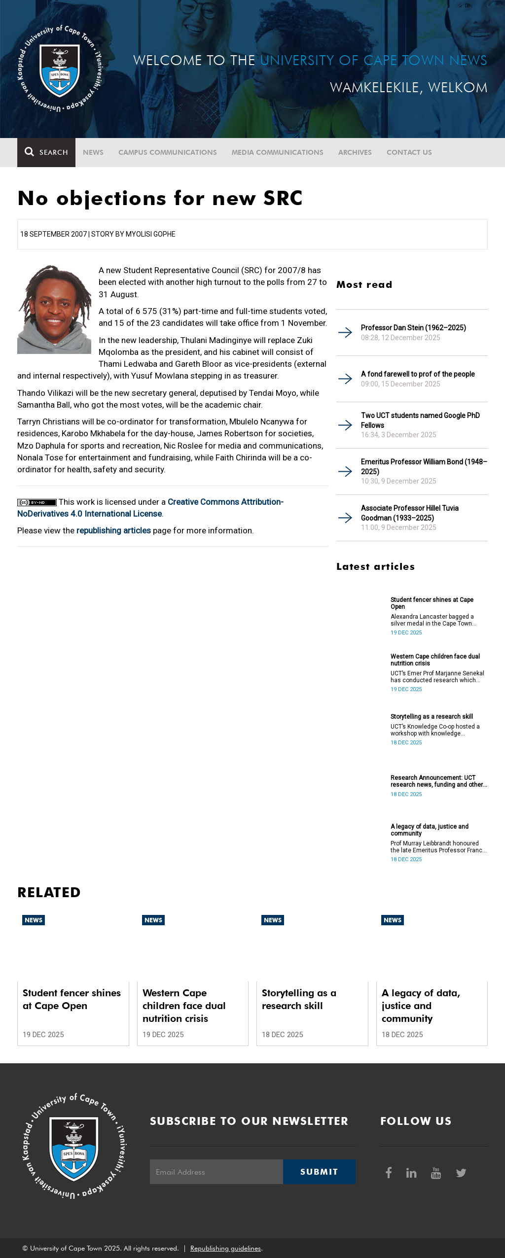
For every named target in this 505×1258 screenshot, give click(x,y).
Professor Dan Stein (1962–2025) (413, 328)
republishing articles (113, 530)
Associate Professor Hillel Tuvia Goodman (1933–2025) (410, 513)
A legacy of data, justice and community (430, 830)
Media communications (278, 152)
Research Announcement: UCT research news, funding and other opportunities (437, 781)
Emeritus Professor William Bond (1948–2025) (424, 467)
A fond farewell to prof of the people (418, 374)
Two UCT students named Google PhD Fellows (420, 420)
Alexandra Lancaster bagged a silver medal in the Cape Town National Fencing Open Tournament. (432, 620)
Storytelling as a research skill (432, 716)
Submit (319, 1172)
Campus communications (167, 152)
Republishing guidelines (225, 1248)
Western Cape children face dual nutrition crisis (435, 660)
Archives (355, 152)
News (93, 152)
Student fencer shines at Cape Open (432, 603)
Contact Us (409, 152)
